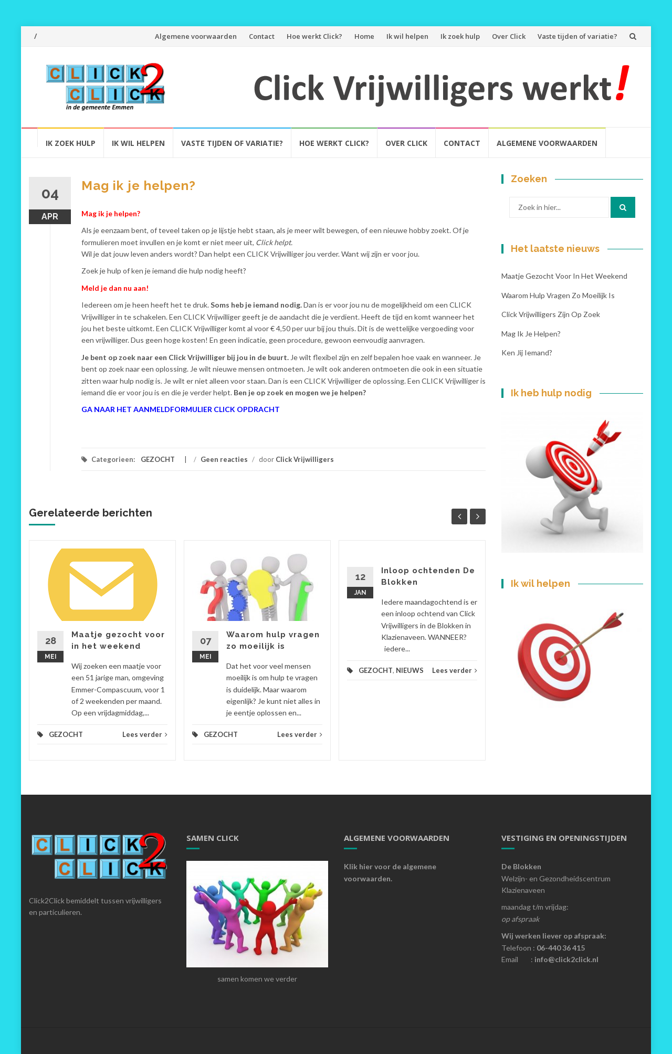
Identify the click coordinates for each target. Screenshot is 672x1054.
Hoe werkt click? (334, 143)
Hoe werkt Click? (314, 36)
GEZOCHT (158, 459)
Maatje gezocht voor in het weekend (564, 275)
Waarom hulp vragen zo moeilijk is (558, 295)
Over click (406, 143)
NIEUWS (410, 670)
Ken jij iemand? (526, 352)
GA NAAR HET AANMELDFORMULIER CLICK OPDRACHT (180, 409)
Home (364, 36)
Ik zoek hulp (460, 36)
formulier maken (147, 425)
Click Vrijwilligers (305, 459)
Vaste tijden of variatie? (577, 36)
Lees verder (144, 734)
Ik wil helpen (407, 36)
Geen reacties (224, 459)
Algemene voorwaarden (196, 36)
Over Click (509, 36)
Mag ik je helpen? (531, 333)
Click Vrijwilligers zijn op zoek (550, 314)
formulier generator (103, 425)
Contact (262, 36)
